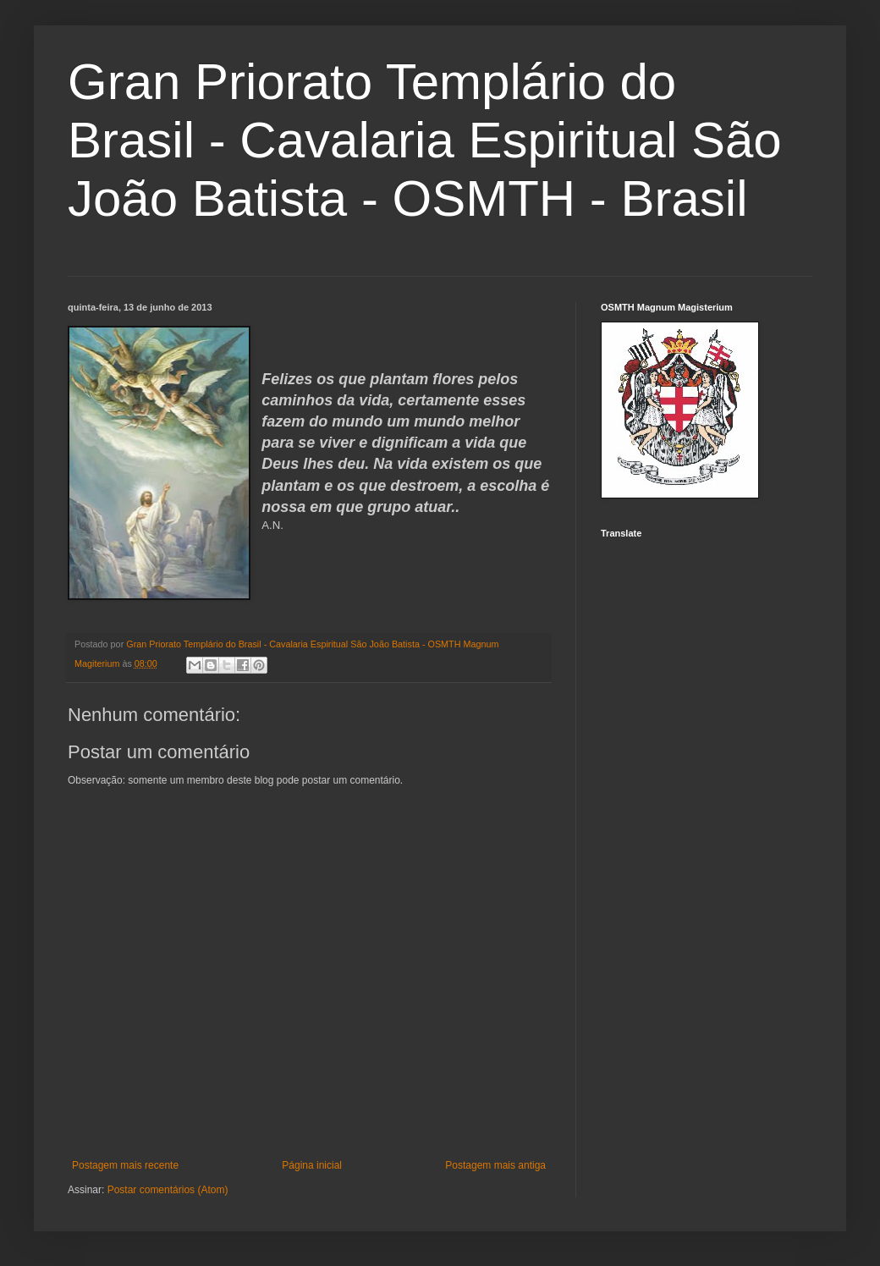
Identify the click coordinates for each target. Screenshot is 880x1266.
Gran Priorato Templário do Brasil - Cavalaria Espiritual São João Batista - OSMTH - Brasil (425, 140)
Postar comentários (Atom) (167, 1190)
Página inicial (312, 1165)
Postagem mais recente (125, 1165)
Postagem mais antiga (495, 1165)
